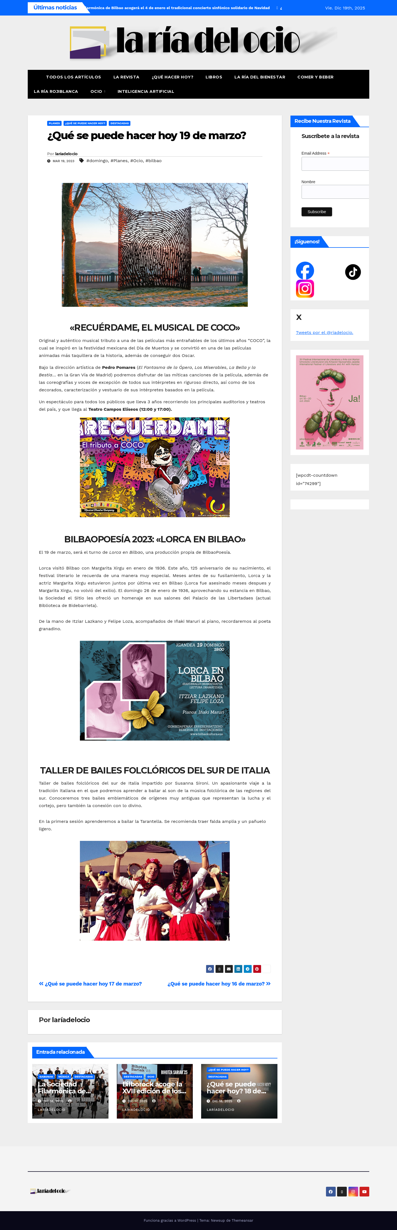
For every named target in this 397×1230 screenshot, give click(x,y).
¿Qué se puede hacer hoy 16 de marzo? (219, 984)
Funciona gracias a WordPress (170, 1220)
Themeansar (242, 1220)
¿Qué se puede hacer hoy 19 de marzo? (146, 135)
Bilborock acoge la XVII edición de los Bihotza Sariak (152, 1091)
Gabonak (46, 1076)
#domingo (97, 160)
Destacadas (119, 123)
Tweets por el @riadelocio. (324, 332)
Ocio (97, 91)
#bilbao (153, 160)
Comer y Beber (315, 77)
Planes (54, 123)
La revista (126, 77)
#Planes (119, 160)
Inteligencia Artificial (146, 91)
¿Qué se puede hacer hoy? (85, 123)
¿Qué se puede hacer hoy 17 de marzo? (90, 984)
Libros (214, 77)
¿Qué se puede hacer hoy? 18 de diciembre (234, 1091)
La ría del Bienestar (259, 77)
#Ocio (136, 160)
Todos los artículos (73, 77)
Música (63, 1076)
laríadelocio (66, 153)
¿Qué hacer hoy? (173, 77)
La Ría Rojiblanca (56, 91)
